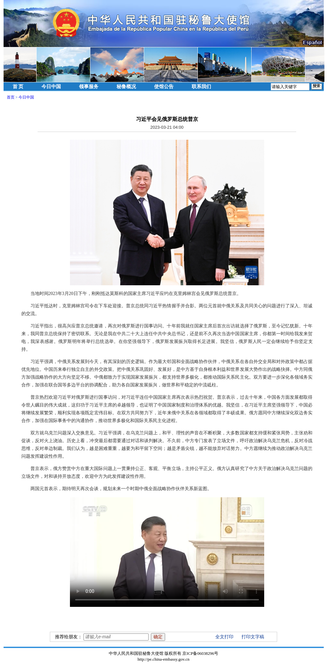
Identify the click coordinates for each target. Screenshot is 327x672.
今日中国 (51, 86)
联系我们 (201, 86)
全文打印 (224, 636)
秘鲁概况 (126, 86)
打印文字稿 (253, 636)
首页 (11, 97)
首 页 (18, 86)
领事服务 (88, 86)
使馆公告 (164, 86)
